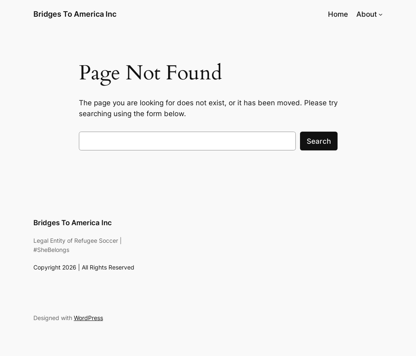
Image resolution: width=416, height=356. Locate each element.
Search (319, 141)
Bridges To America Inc (74, 14)
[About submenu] (380, 14)
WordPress (88, 317)
